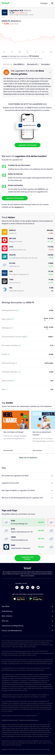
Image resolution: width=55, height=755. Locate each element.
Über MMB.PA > (19, 64)
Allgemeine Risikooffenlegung (10, 720)
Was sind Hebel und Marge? (13, 432)
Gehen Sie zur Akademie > (28, 457)
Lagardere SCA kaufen (27, 145)
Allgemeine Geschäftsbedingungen (28, 720)
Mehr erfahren (8, 450)
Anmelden (4, 56)
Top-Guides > (45, 64)
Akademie (18, 207)
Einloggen (44, 3)
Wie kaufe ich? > (33, 64)
